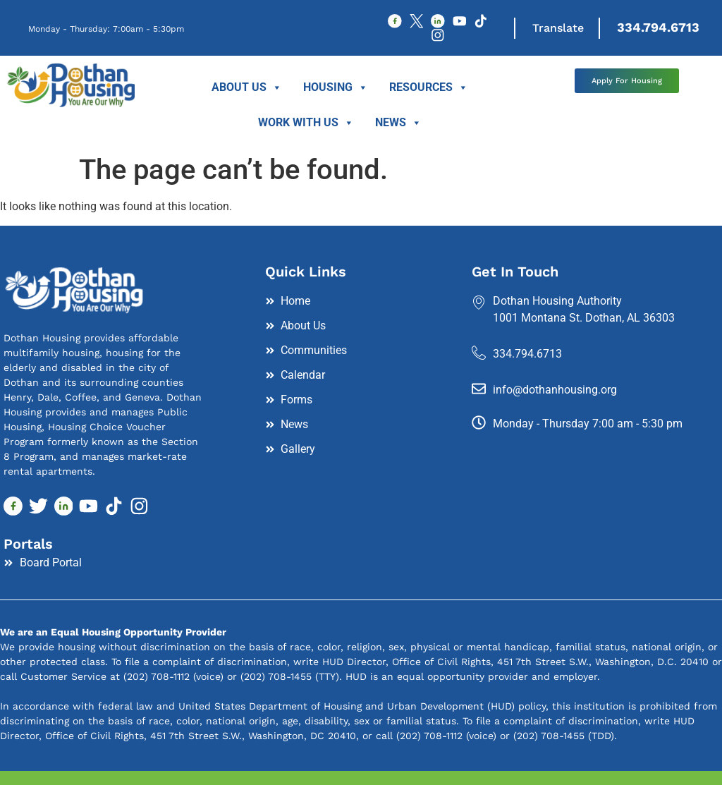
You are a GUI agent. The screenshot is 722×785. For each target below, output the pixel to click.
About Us (247, 91)
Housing (335, 91)
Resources (428, 91)
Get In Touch (515, 274)
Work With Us (306, 126)
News (398, 126)
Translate (563, 29)
